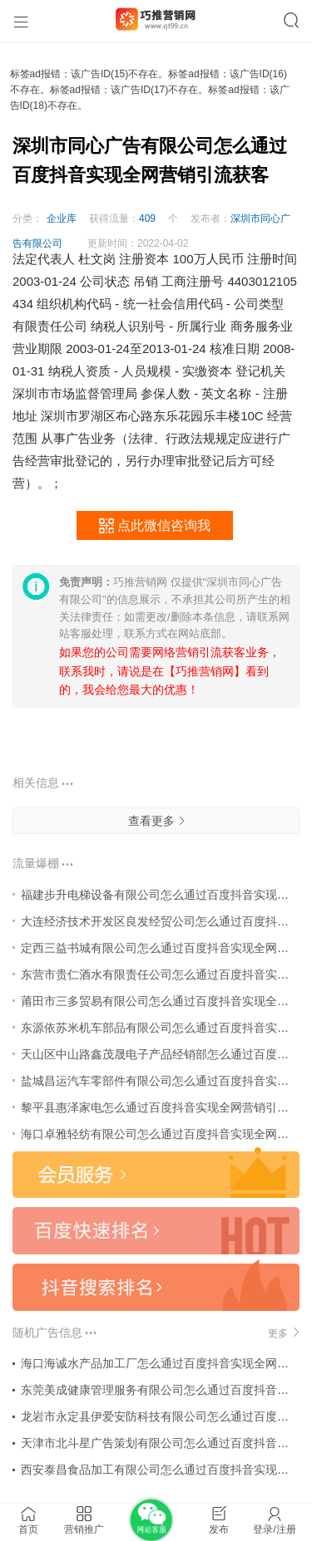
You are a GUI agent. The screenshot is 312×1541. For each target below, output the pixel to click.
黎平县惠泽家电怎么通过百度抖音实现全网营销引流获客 (166, 1107)
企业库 (62, 218)
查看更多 (156, 820)
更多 (284, 1333)
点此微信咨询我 (154, 526)
